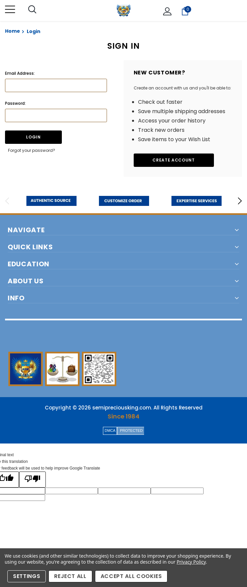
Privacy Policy (191, 562)
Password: (15, 103)
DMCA (110, 430)
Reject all (70, 576)
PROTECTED (131, 430)
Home (12, 31)
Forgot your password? (31, 150)
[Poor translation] (32, 480)
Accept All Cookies (131, 576)
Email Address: (20, 73)
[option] (51, 201)
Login (33, 31)
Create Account (173, 160)
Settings (26, 576)
